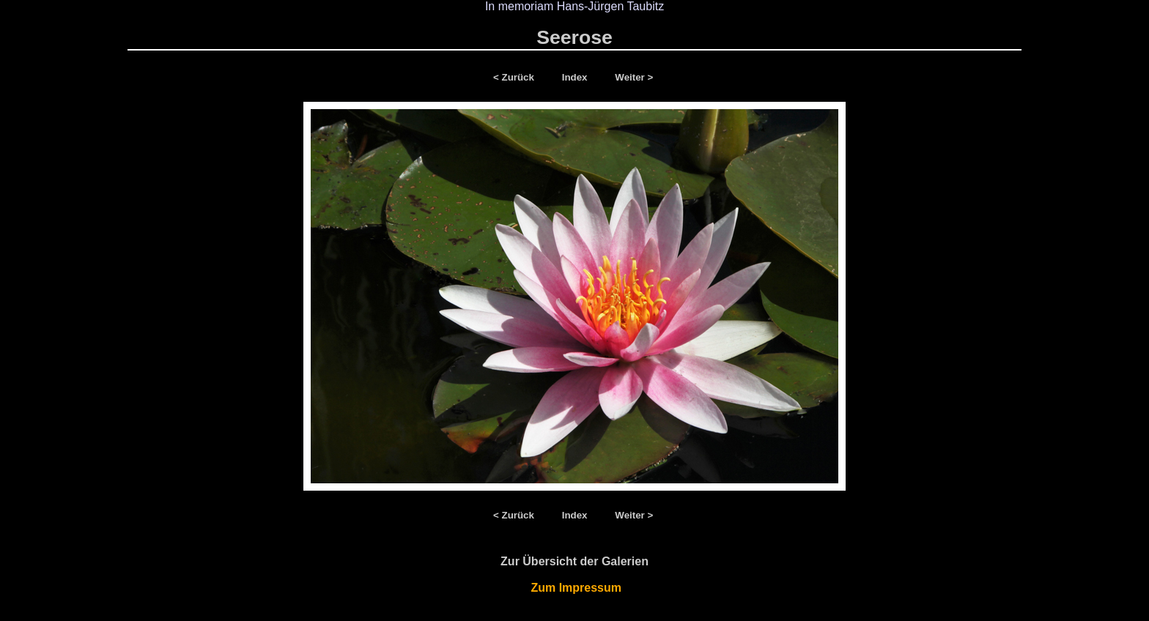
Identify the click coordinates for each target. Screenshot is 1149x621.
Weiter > (633, 77)
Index (576, 77)
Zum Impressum (575, 587)
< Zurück (517, 77)
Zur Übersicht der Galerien (574, 561)
